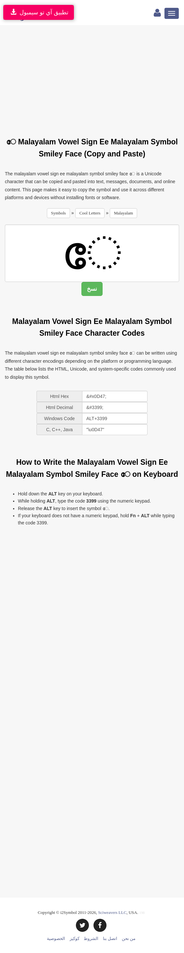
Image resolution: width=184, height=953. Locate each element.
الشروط (91, 938)
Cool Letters (90, 213)
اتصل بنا (110, 938)
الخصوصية (56, 938)
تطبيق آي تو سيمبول (38, 12)
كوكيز (74, 938)
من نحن (128, 938)
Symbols (58, 213)
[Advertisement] (94, 77)
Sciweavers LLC (112, 912)
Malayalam (123, 213)
